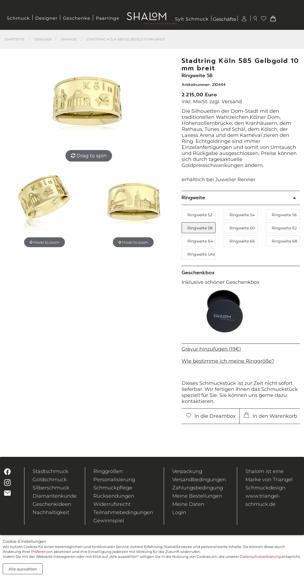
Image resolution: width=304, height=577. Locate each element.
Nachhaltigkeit (51, 512)
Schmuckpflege (112, 488)
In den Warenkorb (270, 415)
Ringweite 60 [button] (242, 228)
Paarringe (107, 18)
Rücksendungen (113, 496)
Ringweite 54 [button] (242, 214)
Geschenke (76, 18)
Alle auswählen (22, 569)
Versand (232, 102)
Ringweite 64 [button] (200, 241)
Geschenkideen (52, 504)
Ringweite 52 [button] (199, 214)
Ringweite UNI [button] (201, 254)
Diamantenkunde (55, 496)
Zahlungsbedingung (197, 488)
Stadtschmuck (50, 471)
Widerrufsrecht (112, 504)
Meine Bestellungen (197, 496)
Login (179, 512)
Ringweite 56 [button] (284, 214)
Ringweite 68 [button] (284, 241)
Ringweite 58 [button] (200, 228)
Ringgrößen (108, 471)
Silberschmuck (51, 488)
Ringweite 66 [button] (242, 241)
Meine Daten (188, 504)
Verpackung (187, 471)
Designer (46, 18)
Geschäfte (224, 19)
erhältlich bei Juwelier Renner (219, 180)
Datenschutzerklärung (260, 556)
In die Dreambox (211, 416)
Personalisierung (114, 480)
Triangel (69, 39)
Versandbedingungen (199, 480)
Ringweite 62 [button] (284, 228)
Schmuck (18, 18)
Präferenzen (42, 551)
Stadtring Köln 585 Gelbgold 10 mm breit (125, 39)
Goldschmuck (50, 480)
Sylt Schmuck (192, 19)
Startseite (14, 39)
